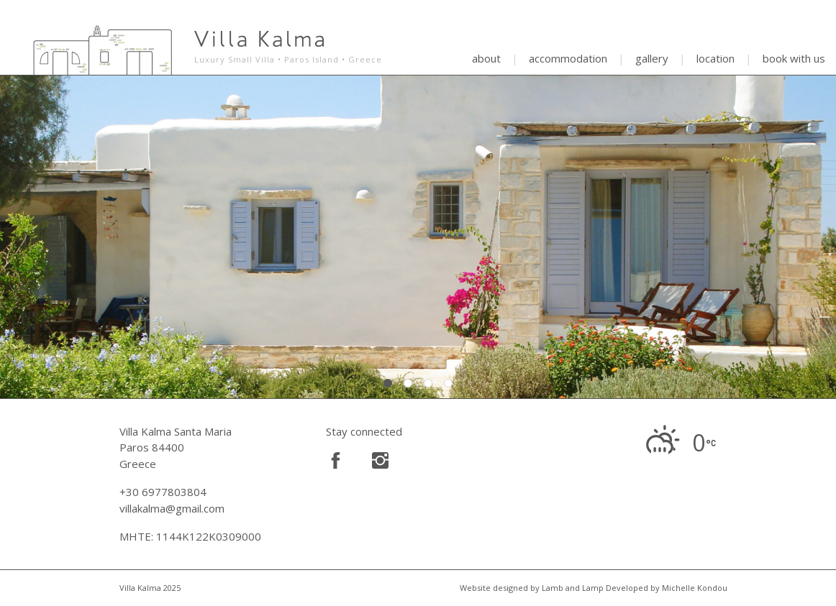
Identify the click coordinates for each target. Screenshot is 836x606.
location (715, 58)
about (486, 58)
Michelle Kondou (694, 587)
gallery (651, 58)
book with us (794, 58)
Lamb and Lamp (573, 587)
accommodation (568, 58)
